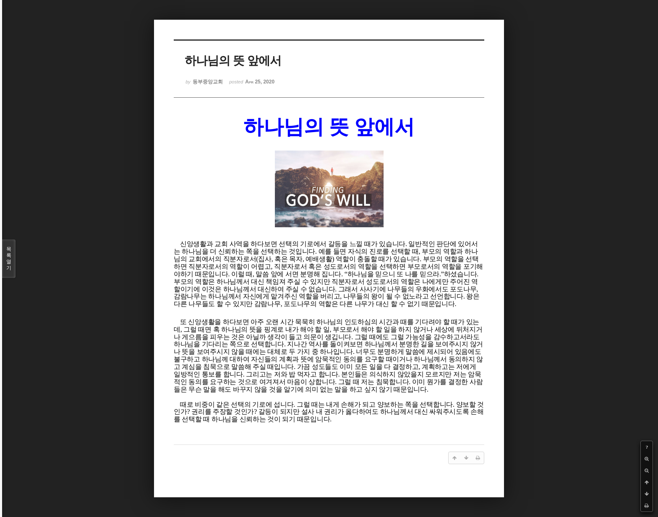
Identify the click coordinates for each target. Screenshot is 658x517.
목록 (8, 258)
